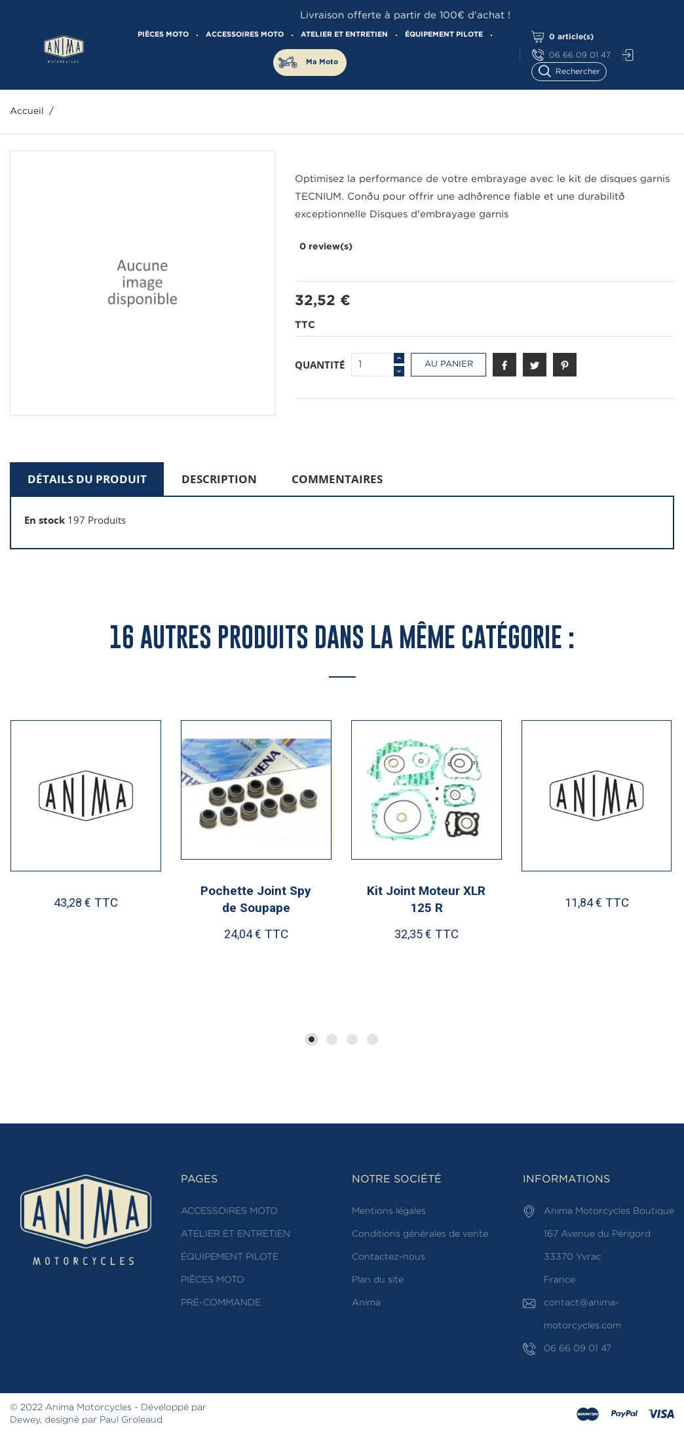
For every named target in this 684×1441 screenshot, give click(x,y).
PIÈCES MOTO (163, 34)
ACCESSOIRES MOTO (245, 34)
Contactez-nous (388, 1257)
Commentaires (337, 478)
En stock (44, 519)
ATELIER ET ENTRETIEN (344, 34)
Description (219, 478)
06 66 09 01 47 (571, 55)
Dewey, (26, 1420)
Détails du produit (87, 478)
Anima (366, 1303)
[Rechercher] (574, 70)
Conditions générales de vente (420, 1234)
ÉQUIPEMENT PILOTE (444, 34)
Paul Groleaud (131, 1420)
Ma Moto (322, 62)
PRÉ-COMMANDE (221, 1303)
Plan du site (378, 1280)
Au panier (449, 364)
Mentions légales (389, 1211)
